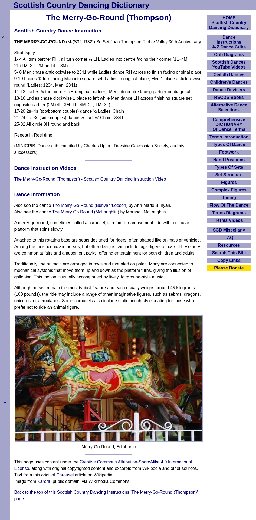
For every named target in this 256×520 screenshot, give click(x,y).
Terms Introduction (229, 137)
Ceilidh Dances (229, 74)
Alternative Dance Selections (229, 107)
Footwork (229, 152)
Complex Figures (229, 190)
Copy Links (229, 260)
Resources (229, 245)
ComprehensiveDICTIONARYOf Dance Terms (228, 124)
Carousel (65, 475)
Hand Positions (229, 159)
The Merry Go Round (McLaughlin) (85, 212)
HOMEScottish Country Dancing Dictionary (229, 22)
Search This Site (229, 253)
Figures (229, 182)
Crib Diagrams (229, 54)
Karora (43, 481)
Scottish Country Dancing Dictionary (81, 5)
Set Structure (228, 175)
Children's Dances (229, 82)
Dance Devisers (229, 89)
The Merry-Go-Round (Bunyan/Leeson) (89, 205)
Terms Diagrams (229, 212)
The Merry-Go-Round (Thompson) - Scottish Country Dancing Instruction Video (90, 179)
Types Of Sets (229, 167)
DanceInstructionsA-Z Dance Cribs (229, 42)
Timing (229, 197)
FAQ (229, 237)
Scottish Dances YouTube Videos (229, 64)
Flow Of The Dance (228, 205)
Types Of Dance (229, 144)
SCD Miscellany (229, 230)
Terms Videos (229, 220)
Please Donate (229, 268)
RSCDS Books (229, 97)
